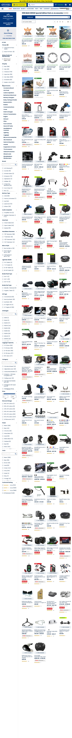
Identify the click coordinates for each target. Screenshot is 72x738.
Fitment (4, 45)
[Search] (41, 5)
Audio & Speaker (7, 210)
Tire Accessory (8, 149)
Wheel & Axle (7, 154)
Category (5, 359)
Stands (6, 144)
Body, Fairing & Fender (10, 100)
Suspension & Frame (10, 147)
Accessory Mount (9, 88)
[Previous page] (52, 21)
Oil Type (4, 294)
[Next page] (70, 21)
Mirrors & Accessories (10, 137)
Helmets (23, 8)
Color (3, 450)
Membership (55, 9)
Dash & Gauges (8, 112)
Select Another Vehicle (8, 23)
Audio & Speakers (9, 93)
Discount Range (7, 401)
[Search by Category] (9, 362)
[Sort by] (29, 21)
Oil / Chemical (8, 140)
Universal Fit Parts (9, 48)
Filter (5, 121)
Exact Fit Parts (9, 51)
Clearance (47, 8)
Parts (36, 8)
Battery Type (6, 193)
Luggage (6, 135)
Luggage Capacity (8, 343)
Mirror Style (5, 245)
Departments (6, 86)
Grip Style (5, 220)
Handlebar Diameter (8, 231)
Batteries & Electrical (10, 95)
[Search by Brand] (9, 164)
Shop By (4, 64)
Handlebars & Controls (8, 129)
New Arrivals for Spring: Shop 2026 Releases (36, 1)
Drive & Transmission (10, 114)
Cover (5, 109)
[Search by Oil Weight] (9, 314)
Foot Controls (8, 124)
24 (68, 22)
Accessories (30, 8)
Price (3, 391)
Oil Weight (5, 311)
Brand (4, 161)
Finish (4, 423)
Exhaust (6, 119)
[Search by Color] (9, 454)
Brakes (6, 104)
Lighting (6, 132)
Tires (41, 8)
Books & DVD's (8, 102)
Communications (9, 107)
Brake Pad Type (6, 285)
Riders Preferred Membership (7, 55)
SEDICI (10, 8)
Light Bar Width (7, 260)
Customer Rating (7, 482)
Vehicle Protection (9, 151)
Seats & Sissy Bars (9, 142)
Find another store (9, 38)
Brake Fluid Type (7, 274)
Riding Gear (16, 8)
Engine (6, 116)
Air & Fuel (6, 90)
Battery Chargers (9, 97)
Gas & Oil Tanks (8, 126)
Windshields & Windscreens (8, 157)
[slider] (3, 394)
